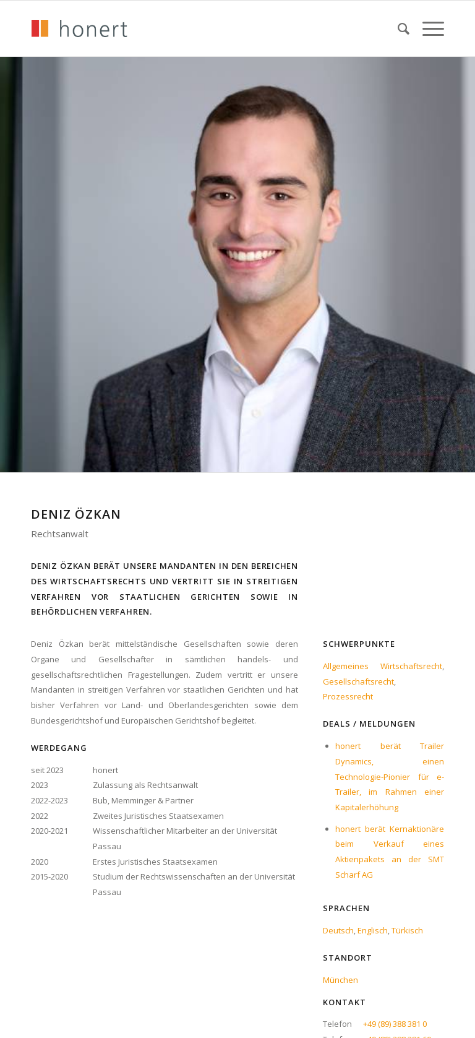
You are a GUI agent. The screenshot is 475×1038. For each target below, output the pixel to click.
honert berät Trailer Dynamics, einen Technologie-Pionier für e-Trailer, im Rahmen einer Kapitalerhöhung (389, 776)
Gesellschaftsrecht (358, 681)
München (340, 979)
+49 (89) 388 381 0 (395, 1023)
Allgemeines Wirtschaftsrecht (382, 666)
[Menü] (427, 28)
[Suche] (397, 28)
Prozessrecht (348, 696)
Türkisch (407, 930)
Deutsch (338, 930)
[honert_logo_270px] (79, 28)
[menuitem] (397, 28)
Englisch (372, 930)
